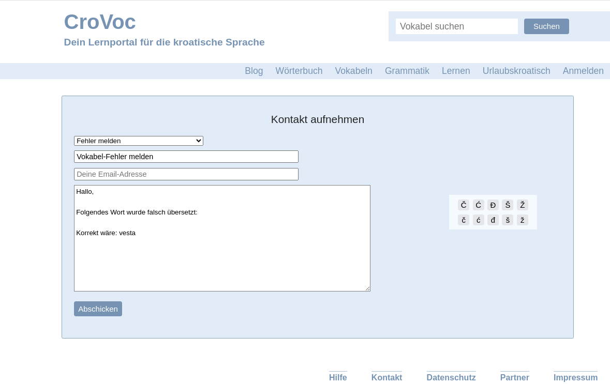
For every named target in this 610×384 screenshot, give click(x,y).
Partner (514, 377)
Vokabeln (354, 71)
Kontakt (387, 377)
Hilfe (338, 377)
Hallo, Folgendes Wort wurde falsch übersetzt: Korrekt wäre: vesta (222, 238)
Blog (254, 71)
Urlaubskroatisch (517, 71)
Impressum (576, 377)
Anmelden (583, 71)
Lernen (456, 71)
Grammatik (407, 71)
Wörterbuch (299, 71)
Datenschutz (451, 377)
